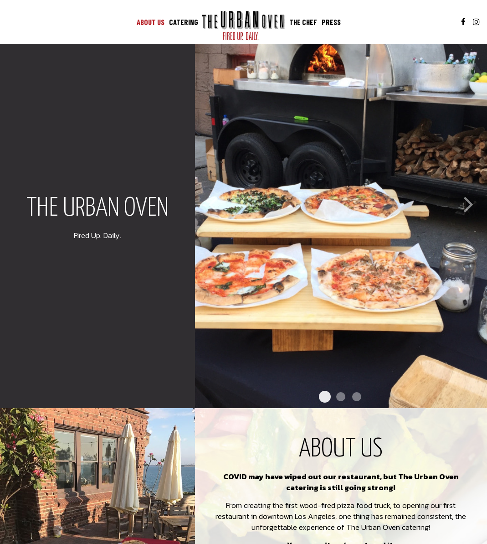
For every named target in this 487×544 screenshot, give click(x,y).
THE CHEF (303, 21)
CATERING (183, 21)
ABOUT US (150, 21)
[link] (243, 25)
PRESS (331, 21)
